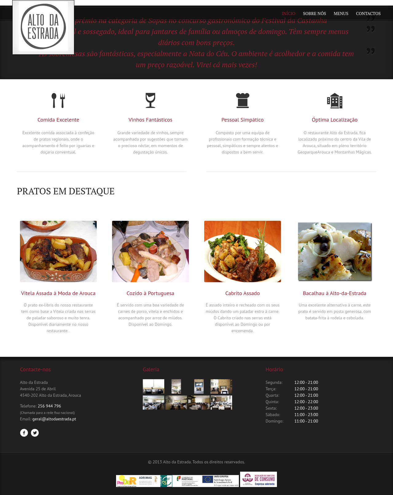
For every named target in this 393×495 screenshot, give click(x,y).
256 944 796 (49, 406)
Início (288, 13)
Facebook (24, 433)
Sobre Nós (314, 13)
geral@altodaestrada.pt (54, 419)
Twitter (35, 433)
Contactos (368, 13)
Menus (341, 13)
